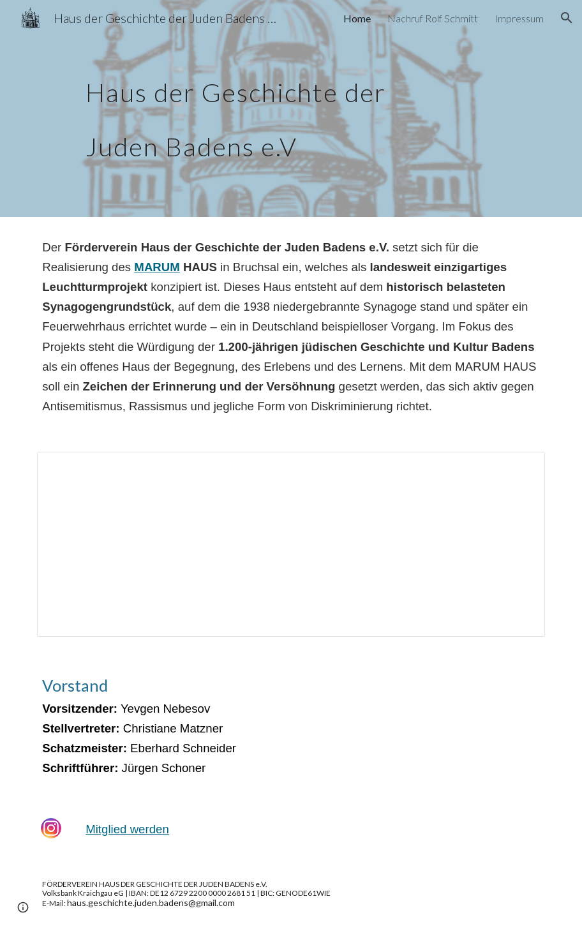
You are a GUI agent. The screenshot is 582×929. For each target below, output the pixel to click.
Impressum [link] (519, 18)
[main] (269, 108)
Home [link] (357, 18)
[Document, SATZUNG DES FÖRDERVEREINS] (291, 544)
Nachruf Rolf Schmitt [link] (432, 18)
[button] (566, 18)
